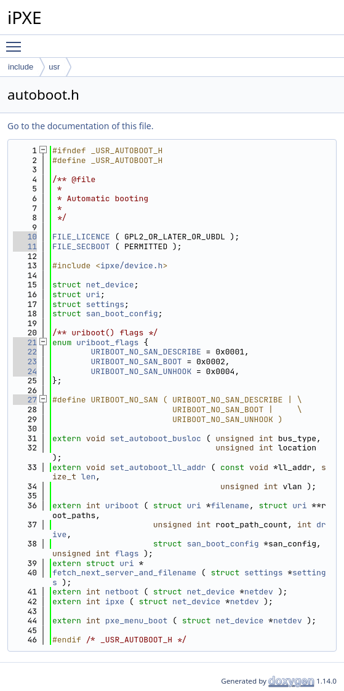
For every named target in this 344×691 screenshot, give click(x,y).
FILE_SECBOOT (81, 246)
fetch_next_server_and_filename (124, 572)
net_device (110, 284)
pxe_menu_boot (136, 620)
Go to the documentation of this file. (80, 126)
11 (25, 246)
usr (54, 66)
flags (126, 553)
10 (25, 236)
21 (25, 342)
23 (25, 361)
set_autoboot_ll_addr (158, 467)
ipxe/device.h (131, 265)
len (88, 476)
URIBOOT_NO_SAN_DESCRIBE (145, 351)
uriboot (122, 505)
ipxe (114, 601)
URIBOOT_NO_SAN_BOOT (136, 361)
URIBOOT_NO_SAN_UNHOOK (140, 371)
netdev (258, 591)
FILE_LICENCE (81, 236)
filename (230, 505)
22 (25, 351)
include (20, 66)
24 (25, 371)
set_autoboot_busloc (155, 438)
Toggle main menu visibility (16, 41)
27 (25, 399)
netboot (122, 591)
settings (105, 304)
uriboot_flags (107, 342)
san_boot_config (122, 313)
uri (93, 294)
